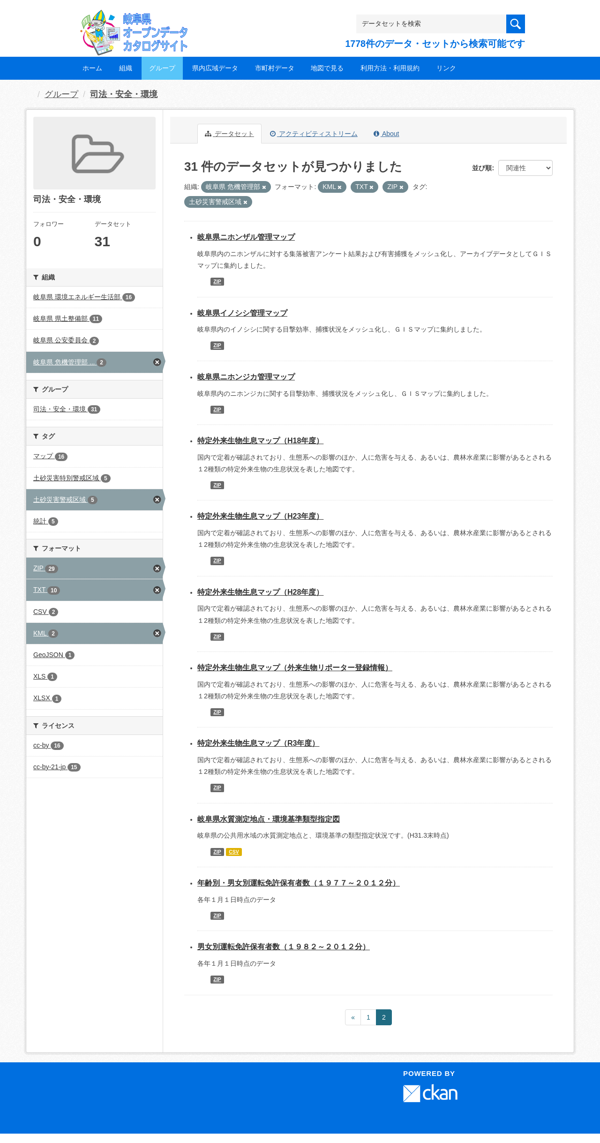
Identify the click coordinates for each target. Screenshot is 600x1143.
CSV (234, 852)
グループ (162, 68)
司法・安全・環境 (124, 94)
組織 (125, 68)
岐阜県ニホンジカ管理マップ (246, 377)
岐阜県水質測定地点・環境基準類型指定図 (268, 819)
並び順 (482, 168)
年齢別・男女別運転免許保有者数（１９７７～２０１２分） (298, 883)
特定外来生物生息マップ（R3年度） (258, 743)
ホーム (92, 68)
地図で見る (327, 68)
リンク (446, 68)
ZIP (217, 281)
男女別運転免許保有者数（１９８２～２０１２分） (283, 947)
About (386, 133)
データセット (229, 133)
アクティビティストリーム (314, 133)
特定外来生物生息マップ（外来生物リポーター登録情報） (294, 668)
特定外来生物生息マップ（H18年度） (260, 441)
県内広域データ (215, 68)
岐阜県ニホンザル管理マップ (246, 237)
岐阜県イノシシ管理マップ (242, 313)
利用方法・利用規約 (390, 68)
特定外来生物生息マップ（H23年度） (260, 516)
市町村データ (274, 68)
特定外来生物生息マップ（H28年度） (260, 592)
